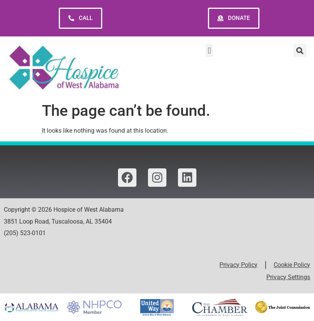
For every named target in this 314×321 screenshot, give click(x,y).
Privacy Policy (238, 264)
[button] (209, 50)
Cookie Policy (292, 264)
